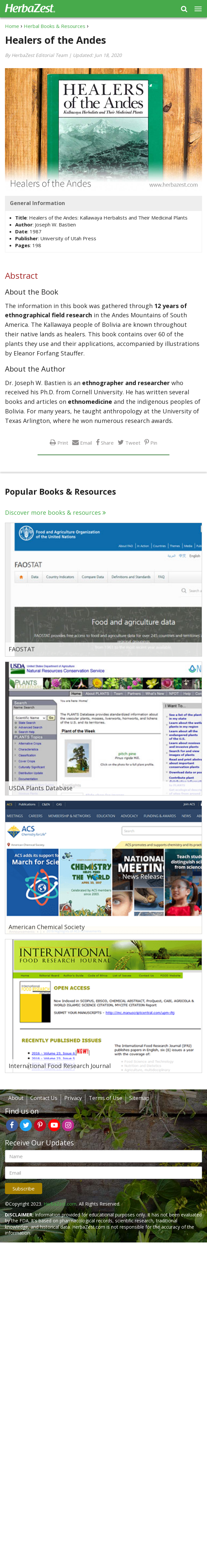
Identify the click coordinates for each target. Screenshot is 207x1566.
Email (86, 442)
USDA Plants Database (41, 788)
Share (107, 442)
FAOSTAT (22, 649)
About (15, 1098)
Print (62, 442)
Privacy (73, 1098)
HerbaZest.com (60, 1204)
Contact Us (43, 1098)
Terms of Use (105, 1098)
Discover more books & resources (53, 512)
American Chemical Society (47, 927)
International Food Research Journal (60, 1066)
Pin (153, 442)
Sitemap (139, 1098)
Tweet (132, 442)
